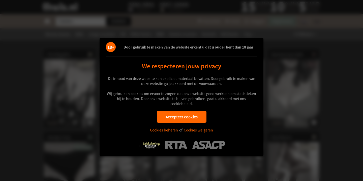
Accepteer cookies (182, 116)
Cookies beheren (164, 129)
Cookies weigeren (198, 129)
